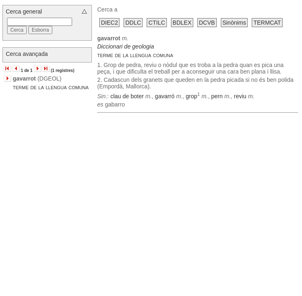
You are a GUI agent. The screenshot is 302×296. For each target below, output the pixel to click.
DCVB (207, 22)
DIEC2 (109, 22)
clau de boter (127, 96)
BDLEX (182, 22)
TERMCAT (267, 22)
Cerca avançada (27, 54)
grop (191, 96)
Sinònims (234, 22)
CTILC (156, 22)
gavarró (164, 96)
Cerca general (24, 11)
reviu (240, 96)
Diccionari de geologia (125, 46)
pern (217, 96)
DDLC (133, 22)
